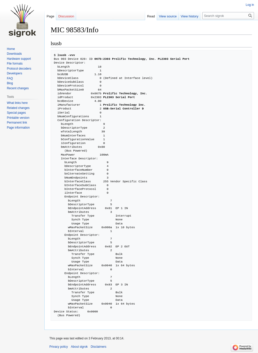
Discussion (66, 16)
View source (168, 16)
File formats (15, 63)
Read (151, 16)
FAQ (10, 78)
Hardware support (19, 59)
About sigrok (79, 346)
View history (189, 16)
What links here (17, 103)
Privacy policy (58, 346)
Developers (14, 73)
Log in (250, 5)
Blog (10, 83)
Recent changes (18, 88)
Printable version (18, 118)
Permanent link (17, 122)
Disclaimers (98, 346)
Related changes (18, 108)
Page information (18, 127)
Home (11, 49)
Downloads (14, 53)
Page (50, 16)
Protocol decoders (19, 68)
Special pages (16, 112)
